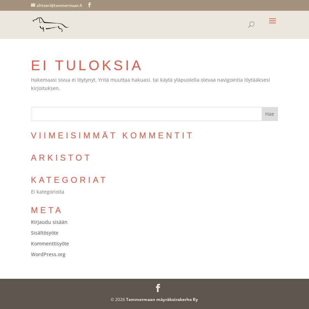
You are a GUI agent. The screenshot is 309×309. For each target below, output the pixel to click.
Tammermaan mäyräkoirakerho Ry (162, 299)
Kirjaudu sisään (49, 222)
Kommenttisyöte (50, 243)
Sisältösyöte (44, 232)
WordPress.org (48, 254)
